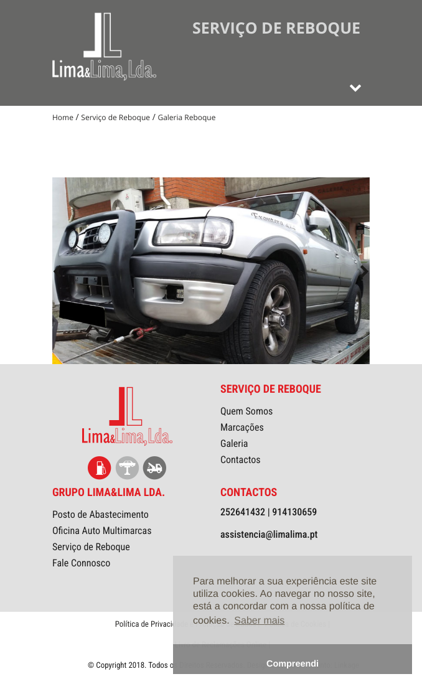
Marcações (242, 427)
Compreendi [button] (292, 664)
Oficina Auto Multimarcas (101, 530)
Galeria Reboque (186, 117)
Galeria (234, 443)
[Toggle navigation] (355, 87)
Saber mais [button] (259, 621)
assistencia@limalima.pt (268, 534)
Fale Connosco (81, 563)
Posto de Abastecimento (100, 514)
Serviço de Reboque (115, 117)
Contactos (240, 460)
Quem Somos (246, 411)
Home (62, 117)
